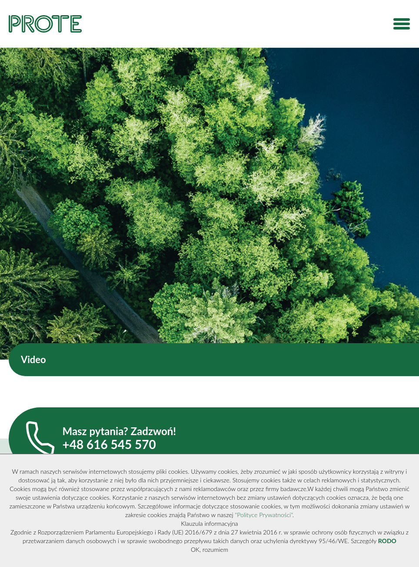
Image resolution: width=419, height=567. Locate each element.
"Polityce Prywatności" (264, 514)
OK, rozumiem (209, 549)
